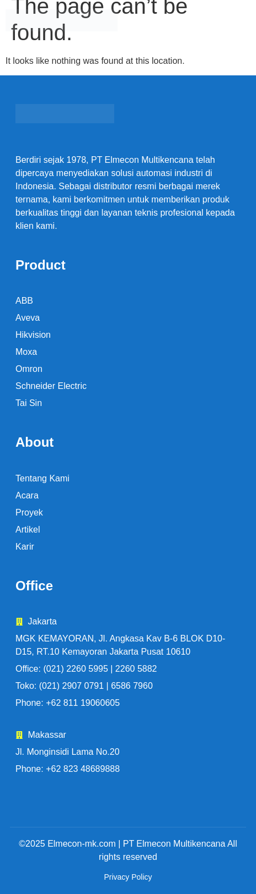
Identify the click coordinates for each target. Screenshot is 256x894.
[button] (213, 20)
